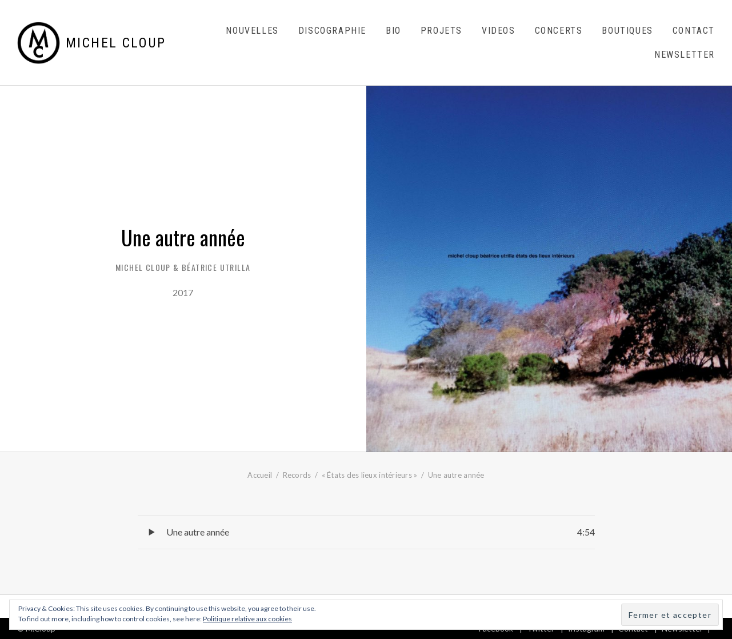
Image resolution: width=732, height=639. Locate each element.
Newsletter (684, 54)
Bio (393, 30)
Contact (694, 30)
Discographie (332, 30)
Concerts (559, 30)
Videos (498, 30)
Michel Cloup (116, 42)
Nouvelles (252, 30)
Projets (441, 30)
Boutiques (627, 30)
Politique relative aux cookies (247, 618)
